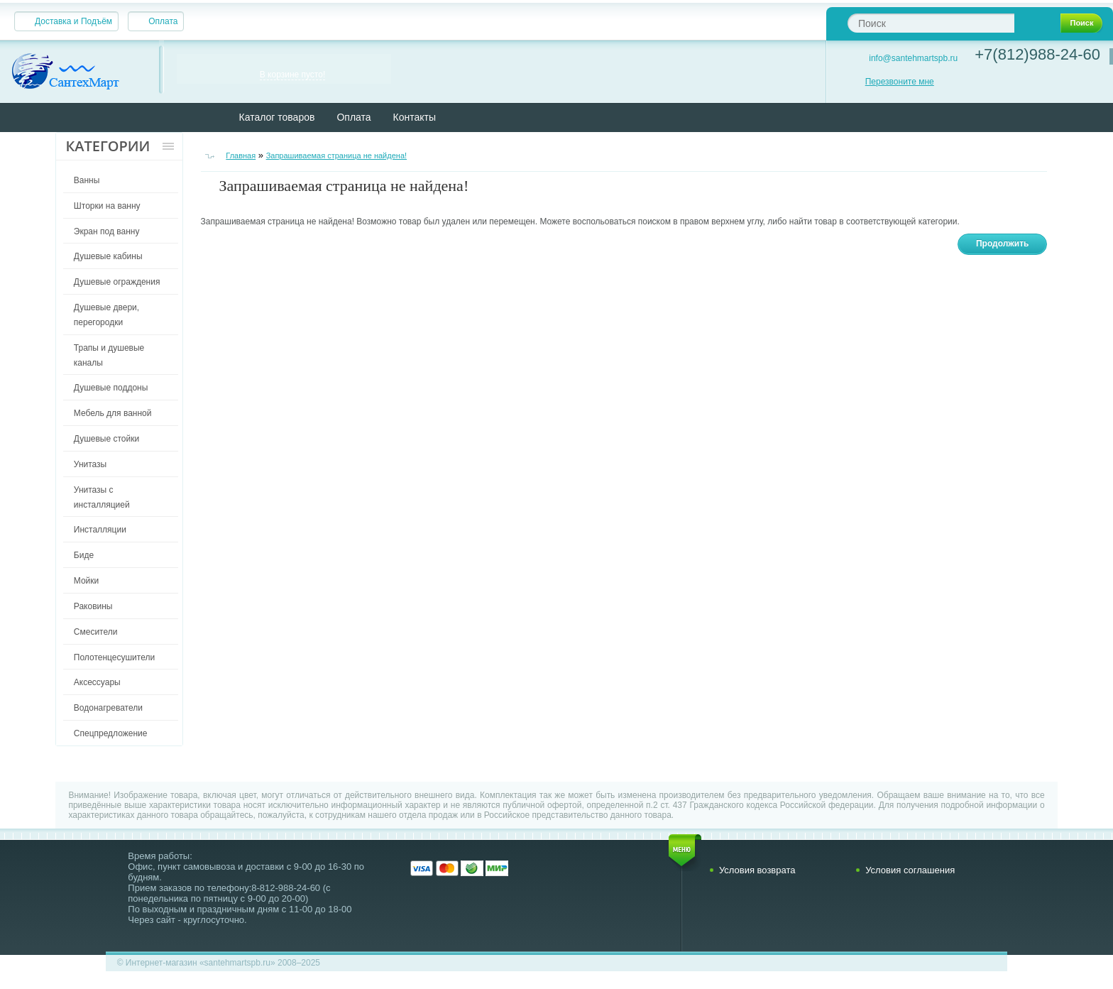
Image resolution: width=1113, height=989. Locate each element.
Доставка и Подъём (73, 21)
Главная (241, 155)
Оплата (162, 21)
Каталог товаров (277, 117)
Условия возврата (757, 870)
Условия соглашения (910, 870)
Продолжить (1002, 243)
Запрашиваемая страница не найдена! (336, 155)
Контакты (414, 117)
